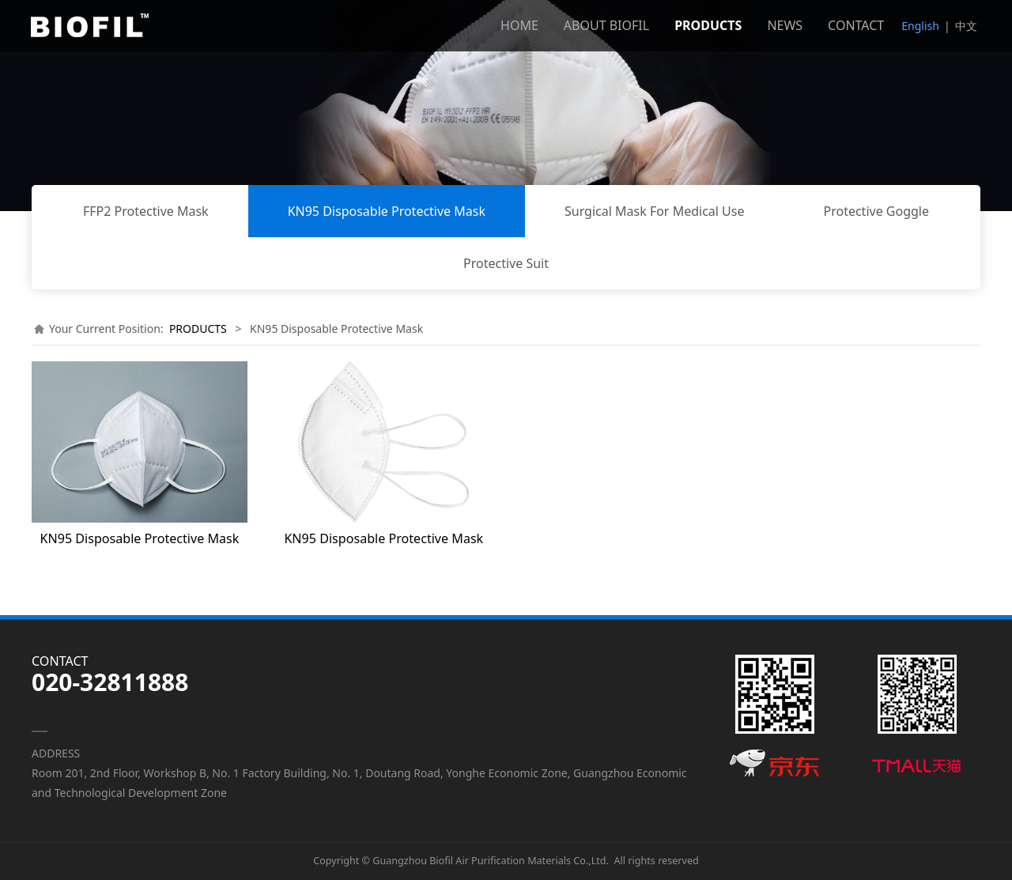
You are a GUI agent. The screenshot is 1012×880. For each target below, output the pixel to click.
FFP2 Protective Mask (146, 211)
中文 (966, 25)
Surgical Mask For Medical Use (654, 211)
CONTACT (856, 25)
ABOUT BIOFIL (606, 25)
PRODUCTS (708, 25)
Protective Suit (506, 263)
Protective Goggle (876, 211)
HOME (519, 25)
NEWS (784, 25)
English (920, 25)
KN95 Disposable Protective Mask (386, 211)
